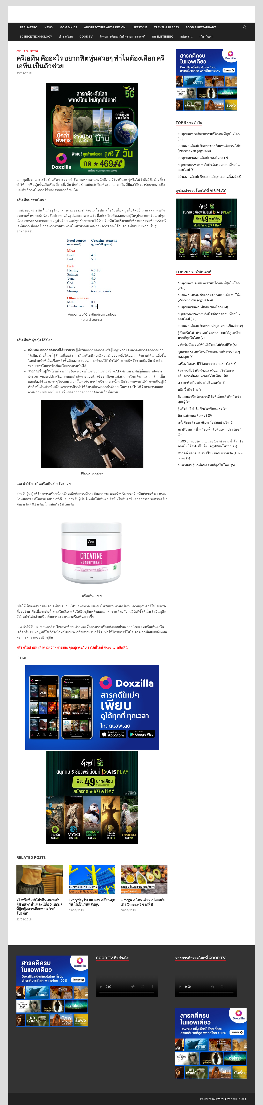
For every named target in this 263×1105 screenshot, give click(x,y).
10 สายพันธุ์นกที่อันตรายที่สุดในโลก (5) (206, 465)
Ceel (19, 51)
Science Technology (36, 36)
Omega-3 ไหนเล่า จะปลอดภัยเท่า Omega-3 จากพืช (143, 902)
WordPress (223, 1098)
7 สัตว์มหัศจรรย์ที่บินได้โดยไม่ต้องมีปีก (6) (207, 345)
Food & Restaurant (201, 27)
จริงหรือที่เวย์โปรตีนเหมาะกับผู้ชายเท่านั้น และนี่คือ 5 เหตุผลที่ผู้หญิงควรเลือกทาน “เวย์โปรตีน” (39, 906)
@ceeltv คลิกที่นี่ (116, 647)
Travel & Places (166, 27)
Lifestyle (140, 27)
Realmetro (28, 27)
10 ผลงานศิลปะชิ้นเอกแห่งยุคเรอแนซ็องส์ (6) (209, 176)
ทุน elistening (162, 36)
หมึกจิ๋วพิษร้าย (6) (190, 389)
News (48, 27)
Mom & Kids (68, 27)
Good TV (86, 36)
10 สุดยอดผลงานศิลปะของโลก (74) (203, 307)
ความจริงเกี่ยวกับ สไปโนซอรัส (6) (201, 382)
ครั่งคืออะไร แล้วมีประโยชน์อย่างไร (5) (205, 422)
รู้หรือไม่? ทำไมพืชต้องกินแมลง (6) (202, 408)
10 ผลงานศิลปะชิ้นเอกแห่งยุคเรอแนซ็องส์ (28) (210, 326)
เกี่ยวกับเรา (206, 36)
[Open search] (244, 27)
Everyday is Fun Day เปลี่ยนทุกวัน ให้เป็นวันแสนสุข (92, 902)
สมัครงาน (186, 36)
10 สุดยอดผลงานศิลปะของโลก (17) (203, 158)
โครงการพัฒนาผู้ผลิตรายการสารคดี (122, 36)
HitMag (241, 1098)
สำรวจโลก (66, 36)
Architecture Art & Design (105, 27)
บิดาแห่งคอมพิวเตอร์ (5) (195, 415)
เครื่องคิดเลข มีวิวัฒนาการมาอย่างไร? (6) (207, 363)
